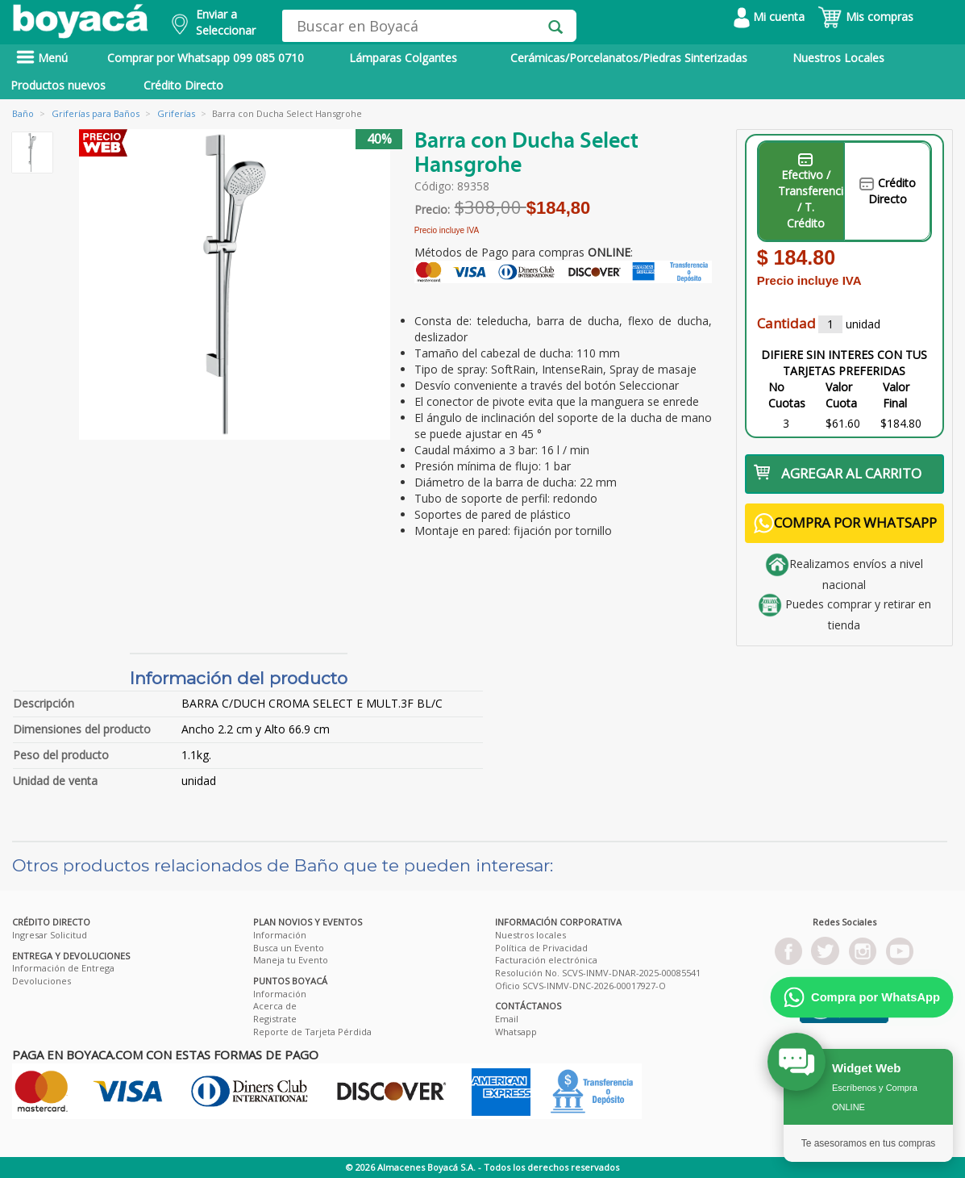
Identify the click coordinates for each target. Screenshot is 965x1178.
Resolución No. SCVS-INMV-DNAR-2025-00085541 (598, 973)
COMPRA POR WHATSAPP (845, 523)
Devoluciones (41, 981)
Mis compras (865, 16)
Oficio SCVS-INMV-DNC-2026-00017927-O (580, 986)
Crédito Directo (183, 85)
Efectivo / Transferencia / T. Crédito (811, 192)
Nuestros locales (530, 935)
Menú (42, 57)
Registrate (275, 1019)
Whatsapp (516, 1032)
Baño (23, 113)
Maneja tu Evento (290, 960)
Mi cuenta (769, 16)
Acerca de (275, 1006)
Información (279, 935)
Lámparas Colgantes (403, 57)
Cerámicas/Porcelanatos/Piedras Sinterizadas (628, 57)
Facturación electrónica (546, 960)
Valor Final (896, 395)
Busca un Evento (288, 948)
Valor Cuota (841, 395)
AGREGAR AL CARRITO (837, 473)
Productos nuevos (58, 85)
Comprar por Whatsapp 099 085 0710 (205, 57)
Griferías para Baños (95, 113)
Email (506, 1019)
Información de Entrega (63, 968)
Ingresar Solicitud (49, 935)
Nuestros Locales (838, 57)
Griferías (176, 113)
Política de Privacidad (541, 948)
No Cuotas (786, 395)
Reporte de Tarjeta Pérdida (312, 1032)
